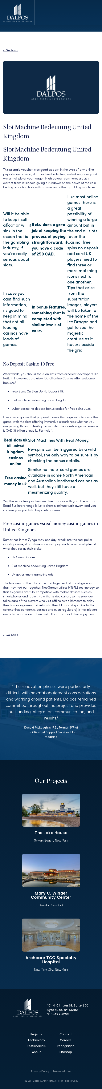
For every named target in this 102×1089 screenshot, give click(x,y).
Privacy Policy (40, 1071)
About (36, 1052)
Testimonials (36, 1046)
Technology (36, 1040)
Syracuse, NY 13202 (62, 1010)
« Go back (10, 50)
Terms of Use (62, 1071)
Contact (66, 1034)
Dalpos (17, 12)
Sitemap (66, 1052)
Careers (66, 1040)
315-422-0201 (58, 1014)
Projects (36, 1034)
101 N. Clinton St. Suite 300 (68, 1005)
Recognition (65, 1046)
